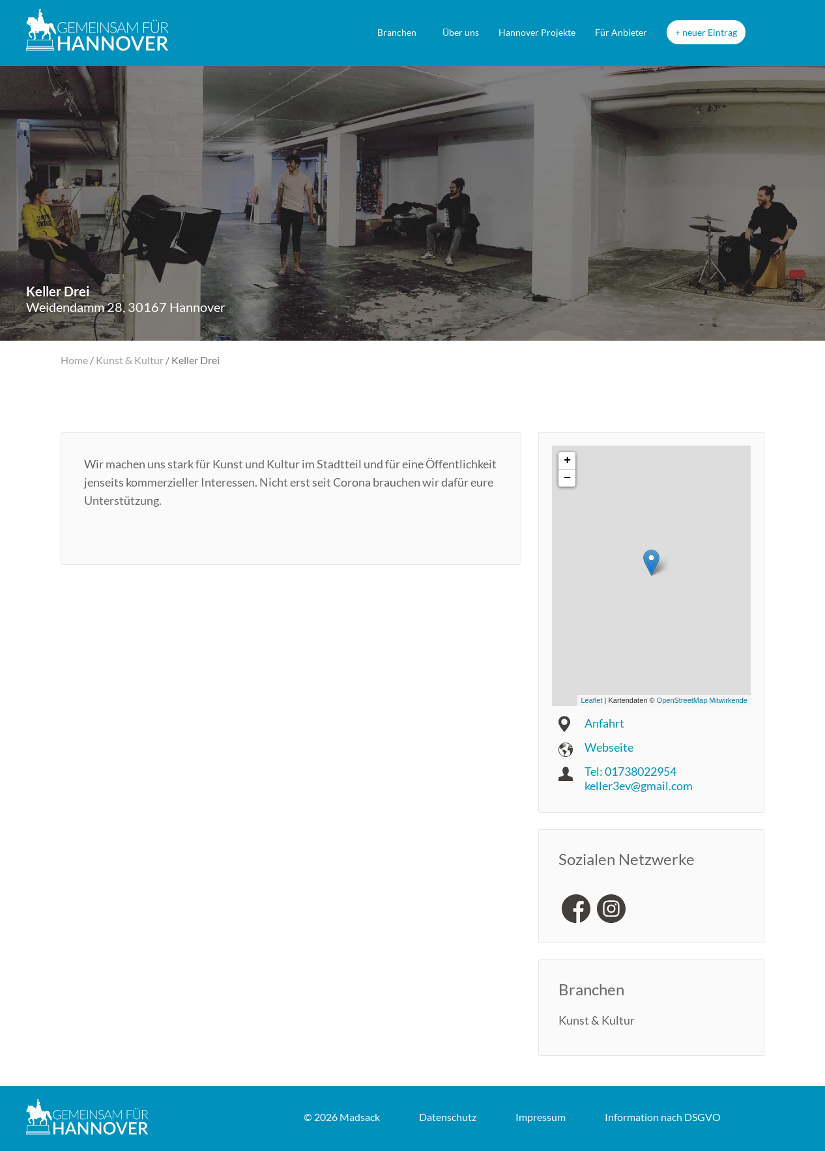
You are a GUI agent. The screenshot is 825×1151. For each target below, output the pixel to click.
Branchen (396, 32)
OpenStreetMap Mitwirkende (702, 700)
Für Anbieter (621, 32)
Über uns (460, 32)
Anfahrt (604, 723)
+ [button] (567, 460)
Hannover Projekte (537, 32)
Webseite (609, 747)
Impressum (540, 1117)
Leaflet (591, 700)
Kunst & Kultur (130, 360)
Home (74, 360)
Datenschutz (447, 1117)
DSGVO (663, 1117)
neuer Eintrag (709, 32)
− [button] (567, 478)
